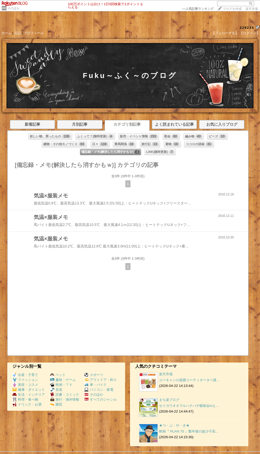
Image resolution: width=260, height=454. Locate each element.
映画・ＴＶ (61, 385)
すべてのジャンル (100, 399)
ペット (58, 375)
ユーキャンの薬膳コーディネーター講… (189, 380)
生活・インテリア (28, 394)
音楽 (56, 390)
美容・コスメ (25, 385)
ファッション (25, 380)
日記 (17, 33)
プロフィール (34, 33)
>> (198, 9)
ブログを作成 (232, 9)
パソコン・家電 (98, 390)
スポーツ (93, 375)
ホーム (6, 33)
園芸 (56, 404)
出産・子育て (25, 375)
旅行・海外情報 (64, 399)
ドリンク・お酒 (27, 404)
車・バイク (95, 385)
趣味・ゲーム (63, 380)
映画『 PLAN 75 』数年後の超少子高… (189, 431)
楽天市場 (251, 9)
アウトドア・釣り (100, 380)
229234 (247, 28)
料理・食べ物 (25, 399)
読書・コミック (64, 394)
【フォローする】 (224, 33)
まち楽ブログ (169, 400)
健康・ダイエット (28, 390)
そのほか (13, 8)
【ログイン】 (250, 33)
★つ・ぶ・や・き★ (174, 425)
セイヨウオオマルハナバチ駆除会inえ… (189, 406)
